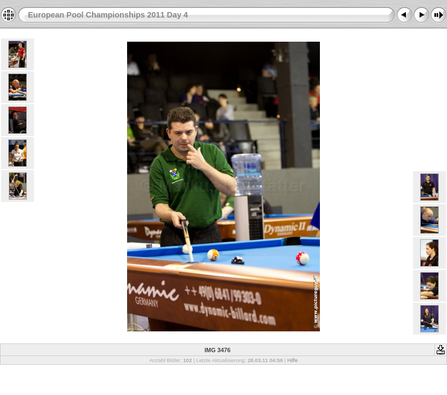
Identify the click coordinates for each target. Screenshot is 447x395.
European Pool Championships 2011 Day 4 (108, 14)
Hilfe (292, 360)
